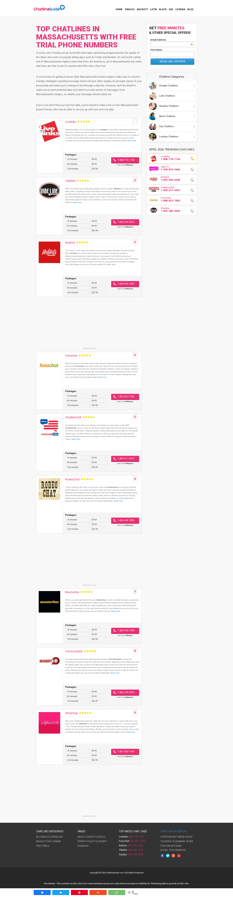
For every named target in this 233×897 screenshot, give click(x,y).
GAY (49, 841)
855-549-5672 (135, 849)
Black (162, 9)
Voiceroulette (74, 651)
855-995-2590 (135, 845)
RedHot (70, 242)
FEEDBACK (83, 846)
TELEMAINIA (178, 841)
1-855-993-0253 (126, 222)
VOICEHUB (165, 837)
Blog (190, 9)
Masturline (72, 592)
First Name (156, 50)
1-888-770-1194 (126, 160)
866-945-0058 (135, 854)
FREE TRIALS (42, 846)
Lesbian (180, 9)
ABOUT (81, 837)
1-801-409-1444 (126, 751)
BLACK (59, 837)
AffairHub (71, 713)
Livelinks (70, 121)
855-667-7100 (137, 841)
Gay (171, 9)
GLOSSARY (101, 841)
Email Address (171, 40)
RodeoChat (72, 479)
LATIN (53, 837)
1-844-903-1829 (126, 283)
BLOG (102, 837)
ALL (38, 837)
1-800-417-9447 (126, 458)
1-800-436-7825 (126, 520)
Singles (130, 9)
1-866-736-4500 (126, 692)
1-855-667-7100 (126, 396)
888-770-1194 (136, 836)
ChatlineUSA (73, 417)
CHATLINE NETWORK (171, 846)
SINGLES (44, 837)
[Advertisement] (89, 324)
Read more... (132, 141)
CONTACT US (92, 837)
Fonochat (71, 355)
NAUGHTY (41, 841)
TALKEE (189, 841)
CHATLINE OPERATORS (173, 831)
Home (119, 9)
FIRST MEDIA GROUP (182, 837)
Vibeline (70, 181)
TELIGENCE (166, 841)
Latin (153, 9)
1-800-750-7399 (126, 630)
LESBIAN (56, 841)
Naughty (142, 9)
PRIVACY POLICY (86, 841)
